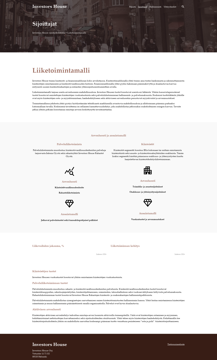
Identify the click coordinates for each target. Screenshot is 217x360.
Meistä (132, 6)
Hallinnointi (155, 6)
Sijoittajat (142, 6)
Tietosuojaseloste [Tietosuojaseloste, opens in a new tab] (176, 344)
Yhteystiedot (170, 6)
